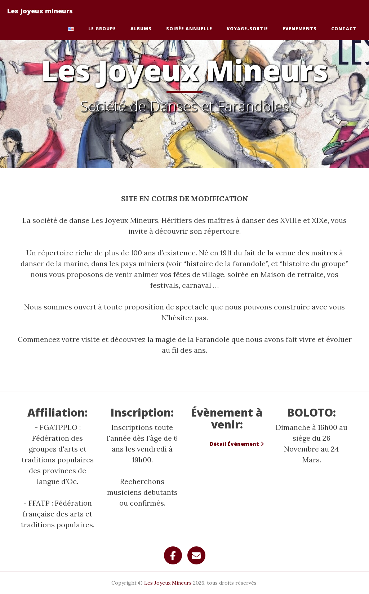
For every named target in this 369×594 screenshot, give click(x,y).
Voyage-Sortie (247, 29)
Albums (141, 29)
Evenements (300, 29)
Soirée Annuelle (189, 29)
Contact (343, 29)
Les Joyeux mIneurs (40, 10)
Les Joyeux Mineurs (168, 583)
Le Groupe (102, 29)
